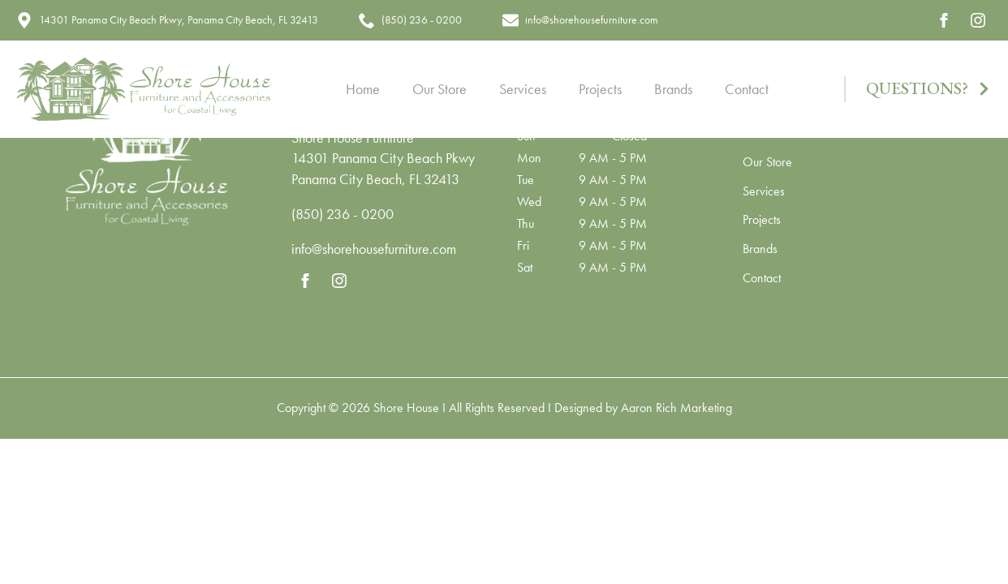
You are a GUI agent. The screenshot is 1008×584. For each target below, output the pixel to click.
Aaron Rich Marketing (676, 407)
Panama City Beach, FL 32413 (375, 179)
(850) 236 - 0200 (342, 213)
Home (363, 88)
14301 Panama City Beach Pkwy (383, 157)
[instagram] (978, 20)
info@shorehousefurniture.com (373, 248)
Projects (600, 88)
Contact (747, 88)
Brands (673, 88)
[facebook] (944, 20)
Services (522, 88)
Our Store (439, 88)
